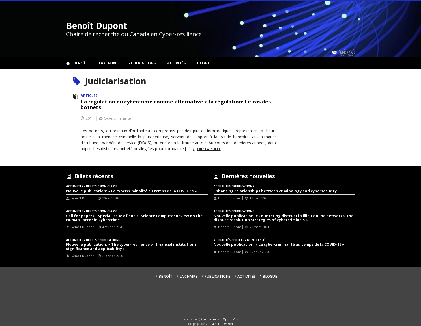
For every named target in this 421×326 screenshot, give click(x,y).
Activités (176, 63)
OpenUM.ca (231, 319)
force (210, 319)
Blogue (204, 63)
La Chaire (108, 63)
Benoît (80, 63)
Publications (142, 63)
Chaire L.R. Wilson (221, 324)
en (342, 52)
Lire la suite (209, 148)
